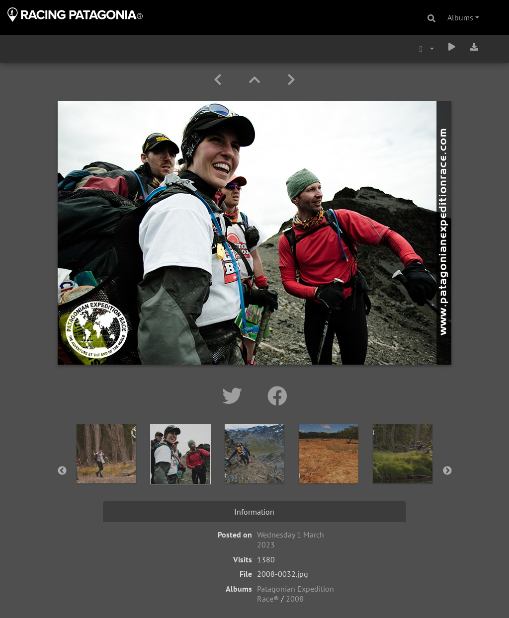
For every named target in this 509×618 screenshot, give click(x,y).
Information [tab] (254, 512)
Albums (460, 17)
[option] (107, 469)
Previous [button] (62, 471)
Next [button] (447, 471)
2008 (295, 599)
